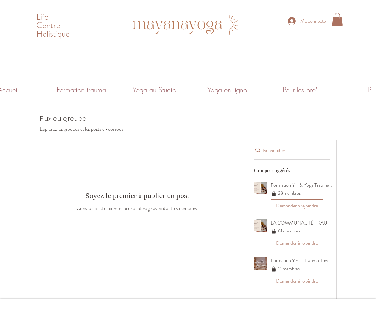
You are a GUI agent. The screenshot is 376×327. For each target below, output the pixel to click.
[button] (337, 19)
